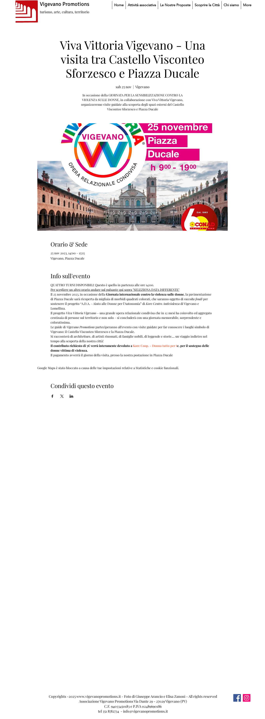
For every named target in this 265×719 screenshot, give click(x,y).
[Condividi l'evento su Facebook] (52, 396)
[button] (142, 5)
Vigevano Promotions (64, 4)
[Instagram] (246, 698)
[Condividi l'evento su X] (62, 396)
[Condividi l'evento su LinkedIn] (71, 396)
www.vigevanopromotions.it (98, 696)
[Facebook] (237, 698)
